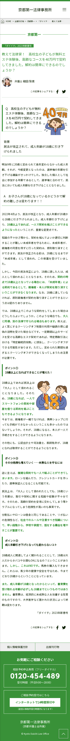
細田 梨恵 (29, 81)
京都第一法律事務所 (35, 10)
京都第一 (31, 21)
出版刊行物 (19, 21)
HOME (6, 21)
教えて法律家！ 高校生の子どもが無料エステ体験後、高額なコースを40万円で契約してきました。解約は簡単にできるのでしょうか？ (58, 21)
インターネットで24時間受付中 (35, 702)
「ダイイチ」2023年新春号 (44, 21)
